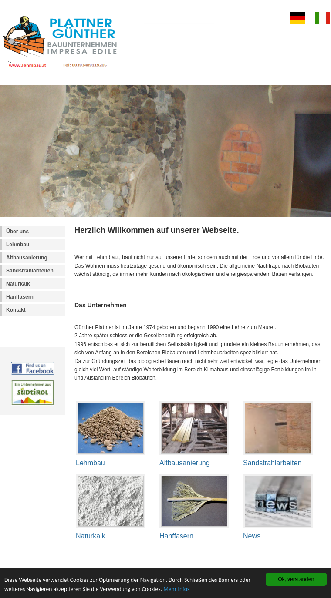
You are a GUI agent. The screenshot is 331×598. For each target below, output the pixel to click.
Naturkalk (18, 284)
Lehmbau (17, 245)
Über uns (17, 231)
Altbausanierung (26, 258)
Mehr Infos (176, 589)
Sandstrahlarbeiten (30, 271)
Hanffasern (20, 297)
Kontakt (16, 310)
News (251, 536)
